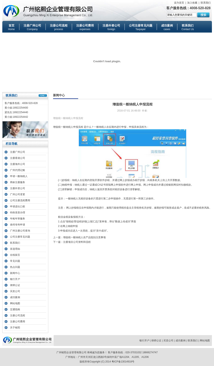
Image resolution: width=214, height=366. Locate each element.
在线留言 (15, 254)
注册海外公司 (17, 164)
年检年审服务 (17, 218)
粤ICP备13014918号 (123, 361)
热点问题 (15, 267)
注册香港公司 (17, 158)
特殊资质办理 (17, 212)
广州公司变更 (17, 194)
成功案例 (15, 297)
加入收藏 (192, 2)
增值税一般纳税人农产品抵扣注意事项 (84, 237)
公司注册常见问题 (20, 236)
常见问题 (15, 261)
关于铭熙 (15, 327)
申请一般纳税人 (19, 176)
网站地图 (15, 303)
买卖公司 (15, 291)
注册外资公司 (17, 188)
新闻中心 (15, 273)
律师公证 (15, 285)
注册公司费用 (17, 321)
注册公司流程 (17, 315)
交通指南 (15, 309)
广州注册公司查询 (20, 230)
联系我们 (206, 2)
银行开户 (15, 279)
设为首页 (179, 2)
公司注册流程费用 (20, 200)
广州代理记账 (17, 170)
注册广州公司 (17, 152)
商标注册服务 (17, 182)
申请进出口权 (17, 206)
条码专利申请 (17, 224)
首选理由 (15, 248)
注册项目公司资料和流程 (77, 242)
